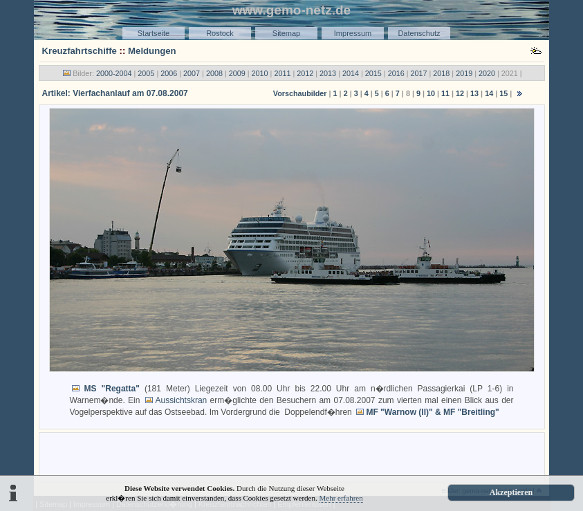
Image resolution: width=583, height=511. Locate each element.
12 (460, 93)
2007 (191, 73)
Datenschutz (419, 33)
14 (489, 93)
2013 (328, 73)
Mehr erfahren (341, 498)
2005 (146, 73)
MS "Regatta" (112, 388)
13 (474, 93)
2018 (441, 73)
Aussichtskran (181, 400)
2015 (373, 73)
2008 (214, 73)
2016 (396, 73)
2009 (237, 73)
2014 (350, 73)
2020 (487, 73)
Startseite (153, 33)
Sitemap (286, 33)
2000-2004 (114, 73)
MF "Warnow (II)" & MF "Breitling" (432, 412)
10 (431, 93)
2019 (464, 73)
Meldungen (152, 51)
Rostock (220, 33)
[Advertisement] (292, 456)
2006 (168, 73)
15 (503, 93)
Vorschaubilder (300, 93)
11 (445, 93)
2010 (260, 73)
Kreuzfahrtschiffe (79, 51)
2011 (282, 73)
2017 (418, 73)
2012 (305, 73)
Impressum (352, 33)
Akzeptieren (511, 492)
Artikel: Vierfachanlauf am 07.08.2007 (115, 93)
